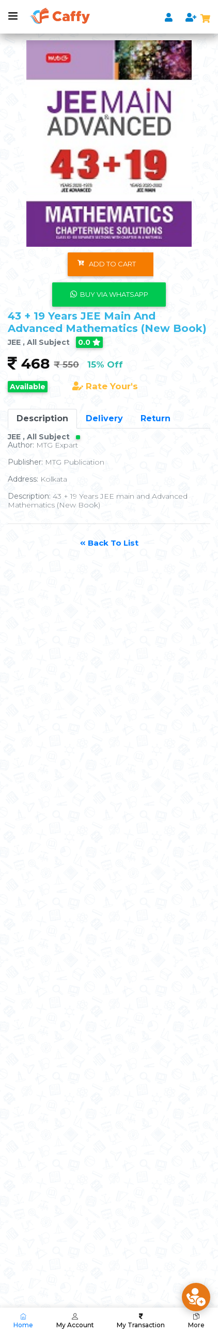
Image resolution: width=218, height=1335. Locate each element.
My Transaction (141, 1321)
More (196, 1321)
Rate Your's (105, 386)
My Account (75, 1321)
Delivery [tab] (104, 418)
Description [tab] (42, 418)
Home (23, 1321)
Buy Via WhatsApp (109, 294)
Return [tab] (155, 418)
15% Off (105, 364)
